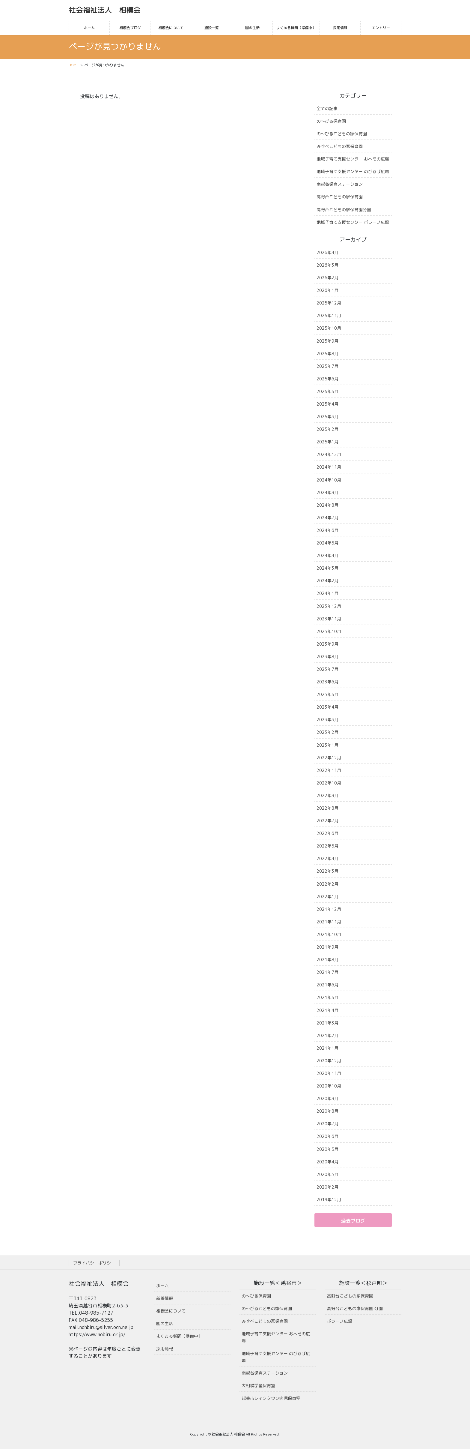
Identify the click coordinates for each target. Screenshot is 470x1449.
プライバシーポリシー (94, 1263)
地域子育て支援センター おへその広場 (353, 159)
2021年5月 (327, 997)
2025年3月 (327, 416)
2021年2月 (327, 1035)
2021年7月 (327, 972)
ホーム (162, 1285)
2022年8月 (327, 808)
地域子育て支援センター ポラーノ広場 (353, 222)
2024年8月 (327, 505)
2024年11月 (329, 467)
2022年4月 (327, 858)
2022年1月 (327, 896)
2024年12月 (329, 454)
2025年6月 (327, 379)
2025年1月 (327, 442)
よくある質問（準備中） (179, 1336)
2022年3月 (327, 871)
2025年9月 (327, 341)
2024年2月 (327, 581)
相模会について (171, 1311)
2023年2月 (327, 732)
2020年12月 (329, 1061)
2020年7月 (327, 1123)
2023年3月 (327, 719)
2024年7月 (327, 517)
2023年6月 (327, 682)
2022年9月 (327, 795)
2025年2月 (327, 429)
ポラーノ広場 (339, 1321)
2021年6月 (327, 985)
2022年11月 (329, 770)
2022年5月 (327, 846)
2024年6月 (327, 530)
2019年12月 (329, 1199)
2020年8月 (327, 1111)
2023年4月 (327, 707)
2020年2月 (327, 1187)
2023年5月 (327, 694)
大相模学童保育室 (258, 1385)
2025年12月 (329, 303)
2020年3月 (327, 1174)
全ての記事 (327, 108)
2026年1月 (327, 290)
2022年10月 (329, 783)
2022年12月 (329, 757)
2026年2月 (327, 277)
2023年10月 (329, 631)
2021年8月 (327, 959)
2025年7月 (327, 366)
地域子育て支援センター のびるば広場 (353, 171)
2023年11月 (329, 619)
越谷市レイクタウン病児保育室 (271, 1398)
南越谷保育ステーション (340, 184)
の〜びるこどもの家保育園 (342, 133)
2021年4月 (327, 1010)
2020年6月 (327, 1136)
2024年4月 (327, 555)
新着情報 (164, 1298)
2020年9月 (327, 1098)
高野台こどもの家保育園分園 (344, 209)
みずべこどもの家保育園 (340, 146)
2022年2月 (327, 884)
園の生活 (164, 1323)
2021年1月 (327, 1048)
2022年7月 (327, 821)
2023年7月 (327, 669)
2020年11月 (329, 1073)
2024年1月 (327, 593)
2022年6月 (327, 833)
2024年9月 (327, 492)
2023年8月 (327, 656)
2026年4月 (327, 252)
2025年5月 (327, 391)
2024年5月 (327, 543)
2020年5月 (327, 1149)
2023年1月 (327, 745)
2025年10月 (329, 328)
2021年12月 (329, 909)
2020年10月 (329, 1086)
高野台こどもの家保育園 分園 (355, 1308)
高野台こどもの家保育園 (340, 197)
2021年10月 (329, 934)
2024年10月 (329, 480)
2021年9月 (327, 947)
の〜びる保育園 (331, 121)
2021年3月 (327, 1023)
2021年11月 (329, 922)
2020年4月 (327, 1162)
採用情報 (164, 1349)
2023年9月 (327, 644)
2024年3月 (327, 568)
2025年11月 (329, 315)
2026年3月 (327, 265)
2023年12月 (329, 606)
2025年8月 (327, 353)
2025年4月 (327, 404)
